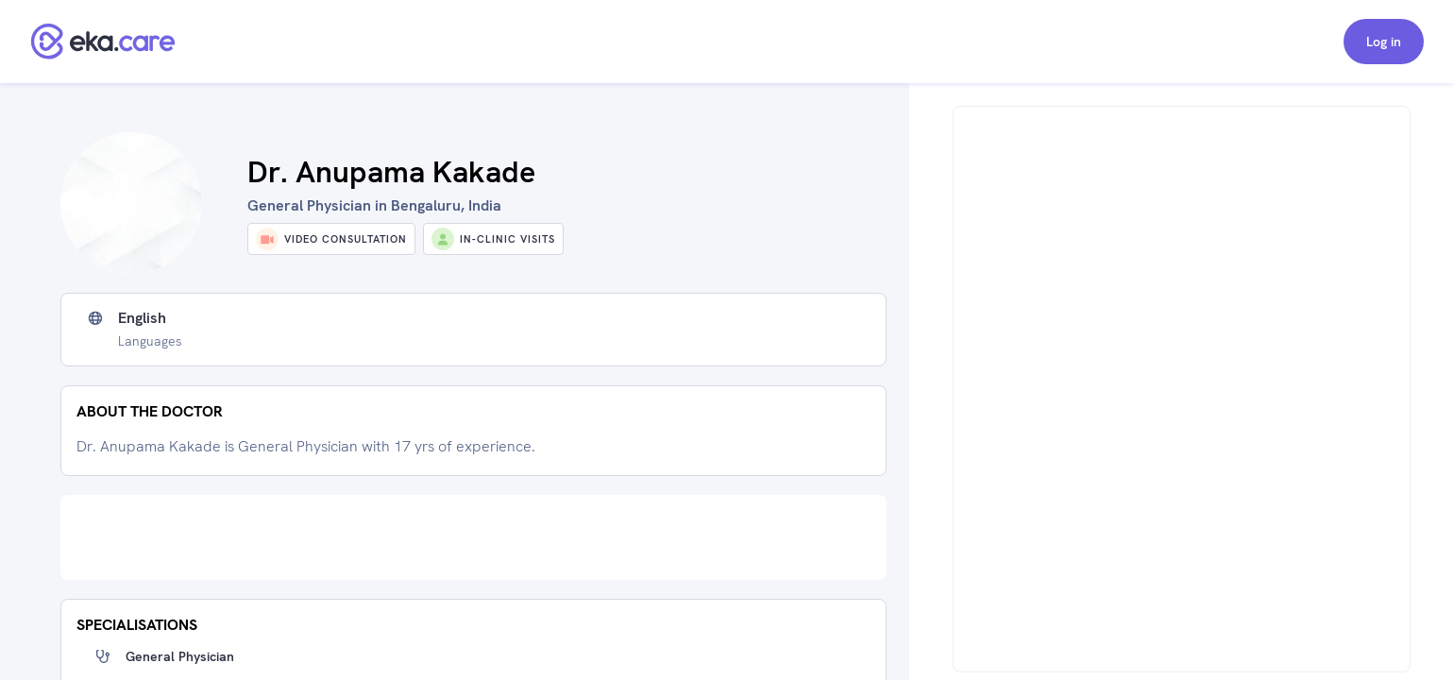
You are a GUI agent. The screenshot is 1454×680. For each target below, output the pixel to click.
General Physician (180, 656)
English (142, 318)
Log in (1383, 41)
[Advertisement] (473, 537)
